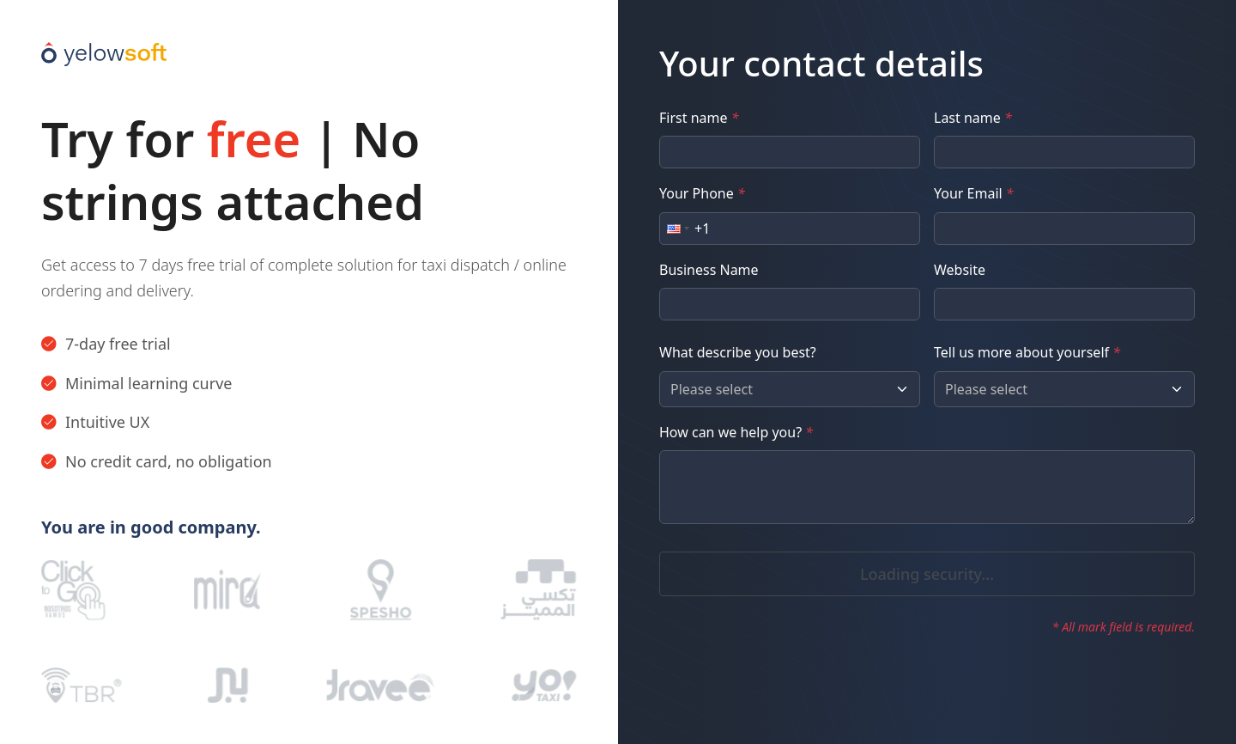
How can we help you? (736, 432)
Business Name (709, 269)
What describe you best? (737, 352)
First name (698, 117)
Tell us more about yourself (1027, 352)
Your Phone (702, 193)
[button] (676, 228)
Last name (973, 117)
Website (959, 269)
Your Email (974, 193)
